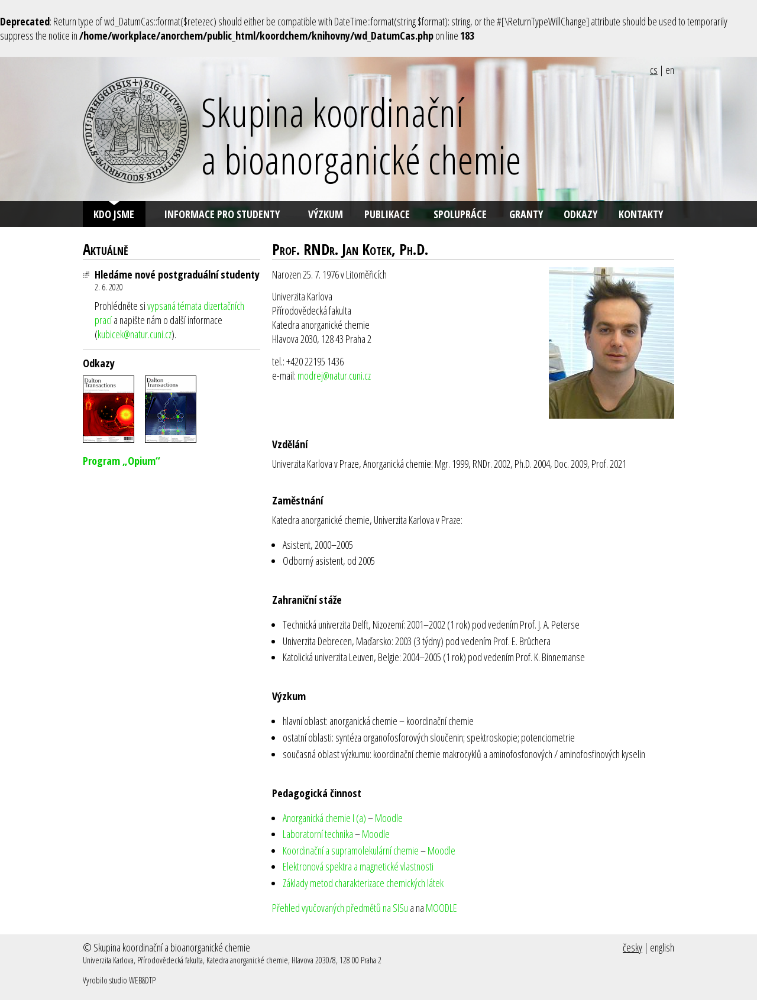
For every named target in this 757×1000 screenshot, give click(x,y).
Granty (526, 214)
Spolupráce (460, 214)
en (669, 70)
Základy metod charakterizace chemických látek (363, 883)
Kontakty (641, 214)
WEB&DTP (142, 980)
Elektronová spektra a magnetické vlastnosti (358, 866)
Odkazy (580, 214)
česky (632, 947)
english (662, 947)
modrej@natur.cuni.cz (334, 375)
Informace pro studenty (222, 214)
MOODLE (441, 908)
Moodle (389, 818)
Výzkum (325, 214)
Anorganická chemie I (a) (324, 818)
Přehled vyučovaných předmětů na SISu (340, 908)
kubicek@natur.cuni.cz (135, 334)
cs (654, 70)
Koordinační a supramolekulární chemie (351, 850)
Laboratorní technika (318, 834)
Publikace (387, 214)
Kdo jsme (113, 214)
